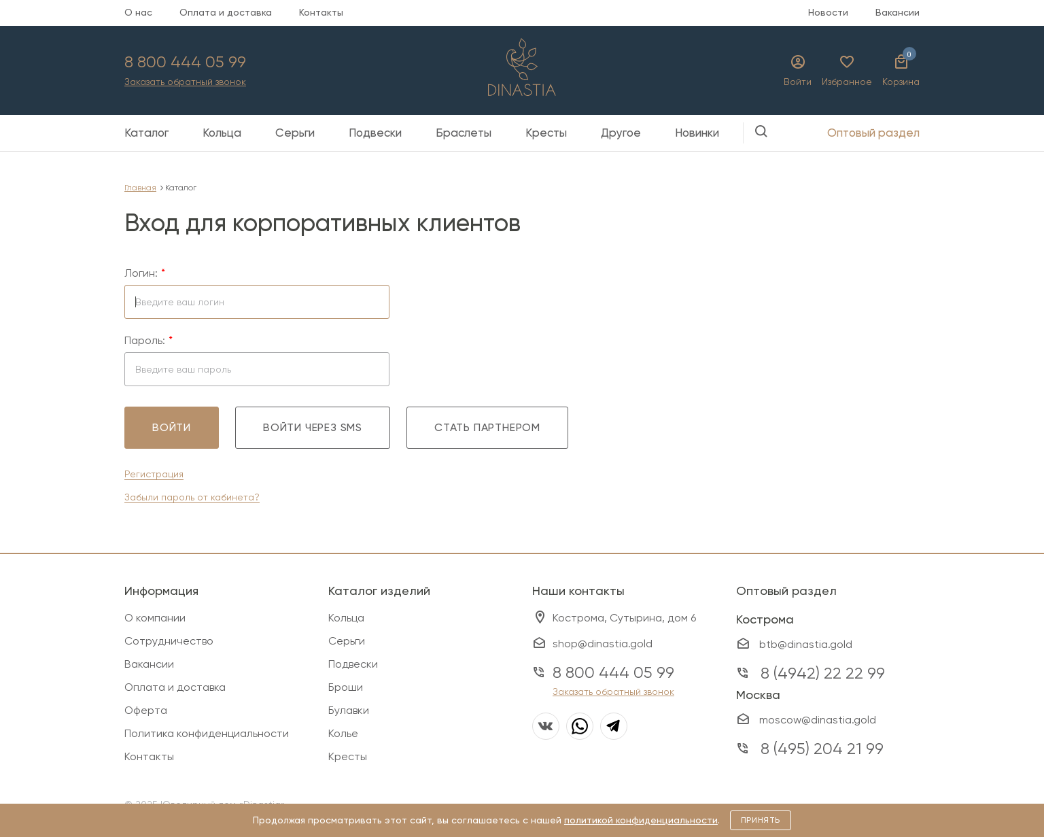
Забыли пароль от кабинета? (192, 497)
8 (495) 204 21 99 (822, 748)
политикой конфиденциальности (641, 820)
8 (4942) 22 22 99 (823, 673)
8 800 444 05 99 (185, 62)
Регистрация (154, 473)
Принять (760, 820)
